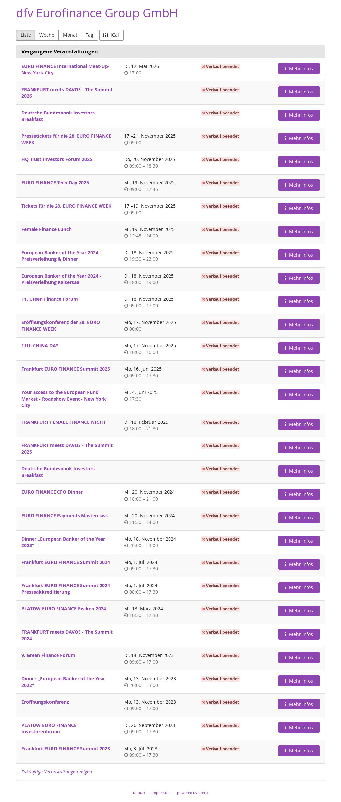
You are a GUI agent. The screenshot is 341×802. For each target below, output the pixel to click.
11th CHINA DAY (39, 345)
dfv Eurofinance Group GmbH (97, 13)
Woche (46, 35)
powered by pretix (192, 792)
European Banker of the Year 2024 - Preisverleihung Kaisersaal (61, 279)
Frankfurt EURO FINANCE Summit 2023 (65, 748)
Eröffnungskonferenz (45, 702)
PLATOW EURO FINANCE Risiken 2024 (63, 609)
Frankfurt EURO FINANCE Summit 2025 (65, 369)
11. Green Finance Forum (49, 299)
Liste (26, 35)
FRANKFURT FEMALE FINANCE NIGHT (63, 422)
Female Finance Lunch (46, 229)
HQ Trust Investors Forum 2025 (56, 159)
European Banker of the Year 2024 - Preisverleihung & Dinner (61, 255)
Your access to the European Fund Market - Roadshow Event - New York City (63, 398)
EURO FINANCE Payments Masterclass (64, 515)
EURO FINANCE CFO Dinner (52, 492)
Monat (70, 35)
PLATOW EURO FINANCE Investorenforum (49, 728)
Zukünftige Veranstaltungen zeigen (56, 772)
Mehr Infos (299, 68)
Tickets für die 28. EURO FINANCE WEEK (66, 206)
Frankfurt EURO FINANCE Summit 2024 (65, 562)
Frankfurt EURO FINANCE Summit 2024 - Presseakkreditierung (67, 588)
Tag (89, 35)
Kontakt (140, 792)
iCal (111, 35)
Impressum (161, 792)
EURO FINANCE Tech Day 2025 (55, 182)
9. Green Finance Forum (48, 655)
